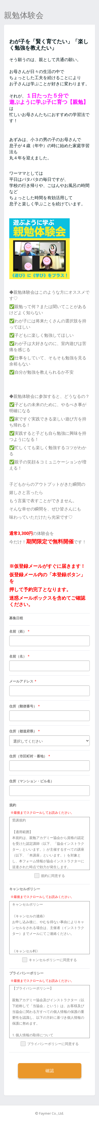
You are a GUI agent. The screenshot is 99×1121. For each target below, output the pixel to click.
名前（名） (17, 656)
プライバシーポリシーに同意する (53, 1044)
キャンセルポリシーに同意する (53, 960)
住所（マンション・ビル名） (31, 781)
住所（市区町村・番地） (28, 756)
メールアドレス (21, 681)
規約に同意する (53, 876)
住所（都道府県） (23, 731)
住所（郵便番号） (23, 706)
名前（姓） (17, 631)
